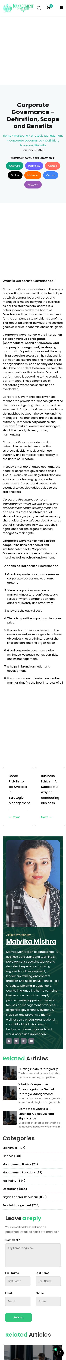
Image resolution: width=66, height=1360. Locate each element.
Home (7, 136)
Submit (18, 1317)
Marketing (21, 136)
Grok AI (15, 175)
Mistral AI (32, 175)
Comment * (12, 1240)
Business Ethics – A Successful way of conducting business (50, 797)
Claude (52, 166)
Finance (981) (12, 1156)
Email (8, 1293)
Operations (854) (15, 1189)
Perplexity (34, 166)
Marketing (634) (14, 1181)
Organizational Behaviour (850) (25, 1197)
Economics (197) (14, 1148)
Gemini (50, 175)
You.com (33, 184)
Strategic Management (47, 136)
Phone (40, 1293)
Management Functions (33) (22, 1172)
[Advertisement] (33, 50)
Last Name (42, 1273)
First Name (12, 1273)
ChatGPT (14, 166)
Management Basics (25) (20, 1164)
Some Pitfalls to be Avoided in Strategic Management (19, 797)
